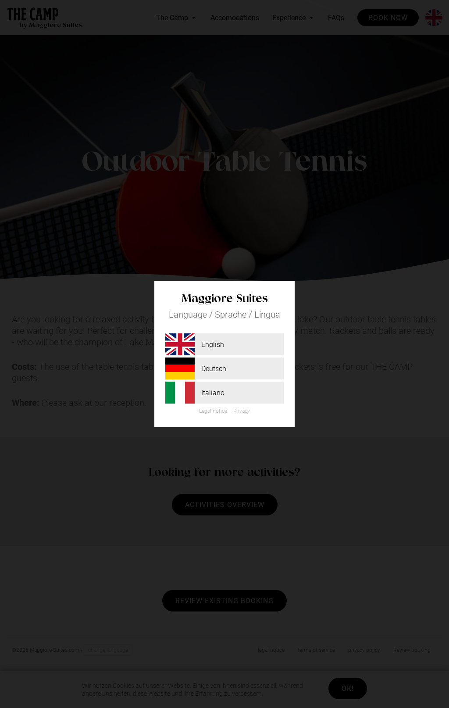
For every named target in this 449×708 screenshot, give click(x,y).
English (194, 344)
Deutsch (195, 368)
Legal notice (213, 411)
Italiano (194, 393)
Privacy (241, 411)
